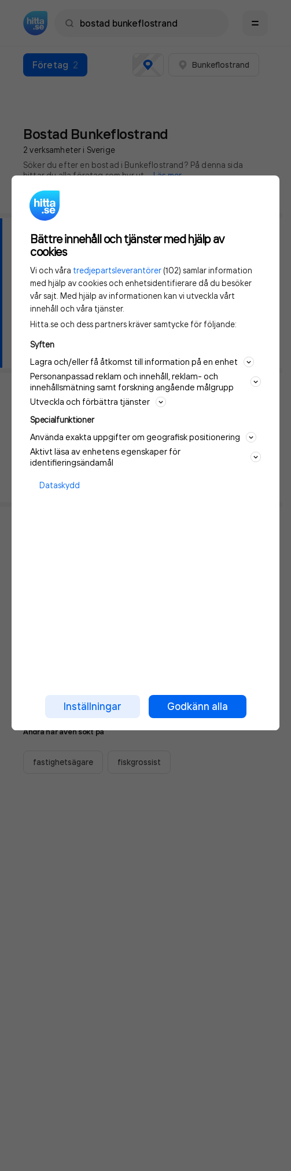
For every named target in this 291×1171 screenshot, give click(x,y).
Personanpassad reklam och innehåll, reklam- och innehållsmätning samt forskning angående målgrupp (145, 382)
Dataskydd (59, 485)
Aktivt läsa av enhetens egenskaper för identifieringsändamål (145, 457)
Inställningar (92, 706)
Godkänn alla (197, 706)
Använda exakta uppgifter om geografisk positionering (143, 436)
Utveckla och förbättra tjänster (98, 401)
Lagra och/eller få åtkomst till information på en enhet (142, 361)
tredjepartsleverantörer (117, 270)
